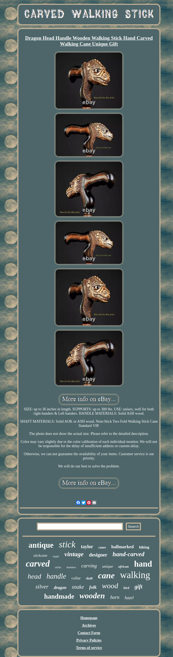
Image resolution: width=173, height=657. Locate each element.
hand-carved (128, 554)
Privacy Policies (88, 640)
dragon (60, 587)
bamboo (71, 567)
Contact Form (89, 633)
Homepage (88, 618)
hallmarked (122, 546)
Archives (89, 625)
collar (76, 578)
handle (56, 576)
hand (143, 563)
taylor (87, 546)
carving (89, 565)
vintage (74, 554)
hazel (129, 597)
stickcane (40, 556)
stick (67, 544)
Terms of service (89, 648)
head (34, 576)
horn (114, 597)
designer (98, 555)
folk (92, 587)
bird (126, 588)
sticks (58, 567)
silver (42, 586)
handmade (59, 596)
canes (102, 547)
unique (107, 566)
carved (38, 563)
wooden (92, 595)
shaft (89, 578)
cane (106, 575)
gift (138, 586)
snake (78, 587)
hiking (144, 547)
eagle (56, 556)
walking (135, 575)
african (123, 566)
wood (110, 586)
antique (41, 545)
